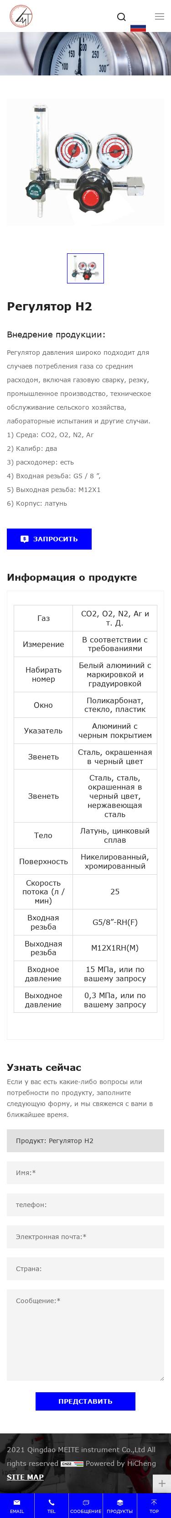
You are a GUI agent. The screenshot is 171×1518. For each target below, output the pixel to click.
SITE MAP (25, 1477)
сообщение (85, 1511)
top (154, 1511)
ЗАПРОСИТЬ (55, 539)
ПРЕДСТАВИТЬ (85, 1401)
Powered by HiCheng (121, 1463)
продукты (120, 1511)
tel (51, 1511)
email (17, 1511)
